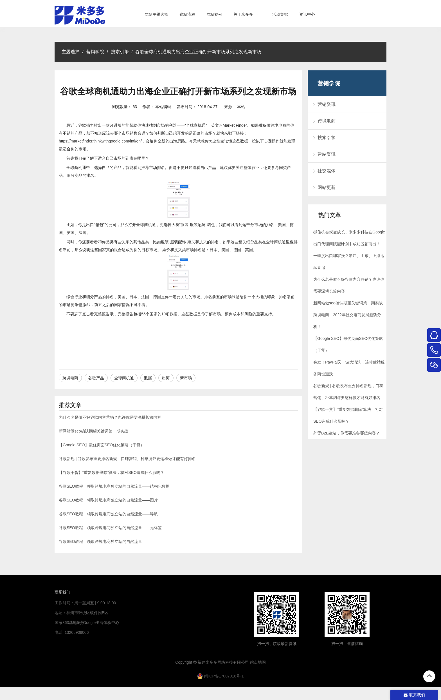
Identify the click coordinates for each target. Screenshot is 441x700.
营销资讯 (327, 104)
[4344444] (347, 614)
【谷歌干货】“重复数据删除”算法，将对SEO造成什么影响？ (111, 472)
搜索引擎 (327, 137)
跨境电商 (70, 378)
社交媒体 (327, 170)
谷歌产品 (96, 378)
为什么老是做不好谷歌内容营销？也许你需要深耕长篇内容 (110, 417)
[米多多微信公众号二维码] (276, 614)
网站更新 (327, 187)
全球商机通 (124, 378)
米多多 (211, 662)
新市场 (186, 378)
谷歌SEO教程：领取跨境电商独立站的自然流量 (100, 541)
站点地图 (258, 662)
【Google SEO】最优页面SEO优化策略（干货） (101, 445)
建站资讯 (327, 154)
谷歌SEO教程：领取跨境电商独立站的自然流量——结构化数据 (114, 486)
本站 (241, 106)
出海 (166, 378)
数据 (148, 378)
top (429, 675)
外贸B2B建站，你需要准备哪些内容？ (346, 433)
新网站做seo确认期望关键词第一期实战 (93, 431)
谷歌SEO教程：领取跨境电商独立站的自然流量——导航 (108, 514)
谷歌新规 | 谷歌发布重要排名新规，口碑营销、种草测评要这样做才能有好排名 (127, 458)
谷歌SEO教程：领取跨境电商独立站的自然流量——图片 (108, 500)
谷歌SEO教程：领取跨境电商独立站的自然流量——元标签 (110, 527)
